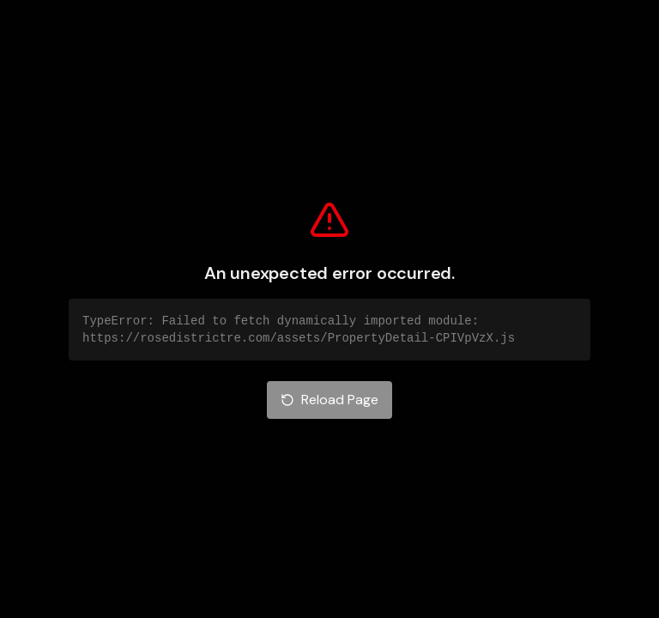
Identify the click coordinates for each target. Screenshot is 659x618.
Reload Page (329, 400)
